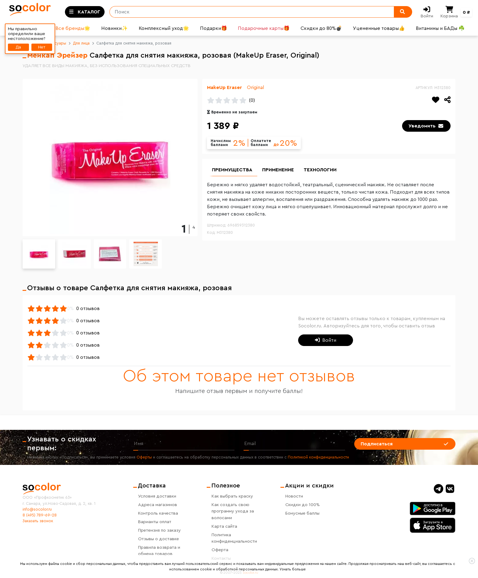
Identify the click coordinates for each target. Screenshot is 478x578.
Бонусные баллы (302, 513)
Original (255, 87)
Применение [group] (278, 169)
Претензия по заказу (159, 530)
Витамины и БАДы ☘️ (440, 28)
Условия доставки (157, 496)
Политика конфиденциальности (234, 538)
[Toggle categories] (85, 12)
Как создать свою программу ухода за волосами (233, 511)
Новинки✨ (114, 28)
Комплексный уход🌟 (164, 28)
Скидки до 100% (302, 504)
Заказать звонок (38, 521)
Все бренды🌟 (72, 28)
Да (18, 47)
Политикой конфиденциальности (318, 457)
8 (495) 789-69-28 (40, 515)
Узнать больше (293, 569)
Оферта (220, 550)
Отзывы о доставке (158, 539)
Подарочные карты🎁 (264, 28)
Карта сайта (224, 526)
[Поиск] (249, 12)
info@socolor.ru (37, 509)
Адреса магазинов (157, 504)
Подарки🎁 (213, 28)
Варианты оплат (154, 521)
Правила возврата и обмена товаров (159, 550)
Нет (41, 47)
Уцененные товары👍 (379, 28)
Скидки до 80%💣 (321, 28)
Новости (294, 496)
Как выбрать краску (232, 496)
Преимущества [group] (232, 169)
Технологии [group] (320, 169)
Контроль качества (158, 513)
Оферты (144, 457)
